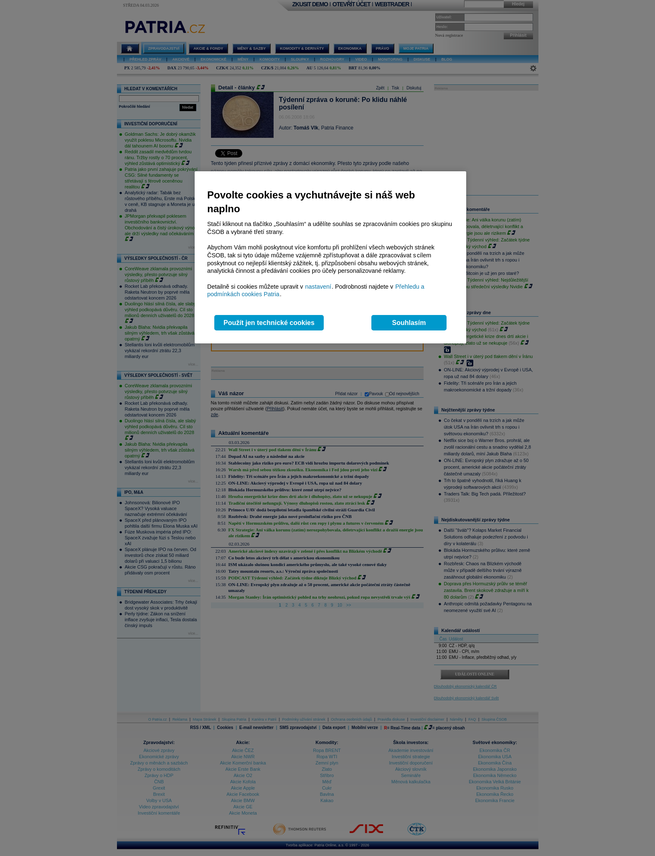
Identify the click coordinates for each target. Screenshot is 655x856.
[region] (330, 257)
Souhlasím (409, 322)
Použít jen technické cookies (269, 322)
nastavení (318, 286)
